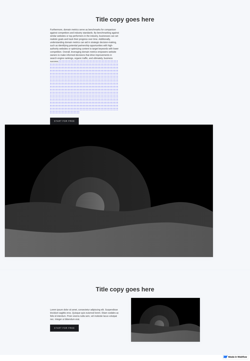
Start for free (64, 121)
